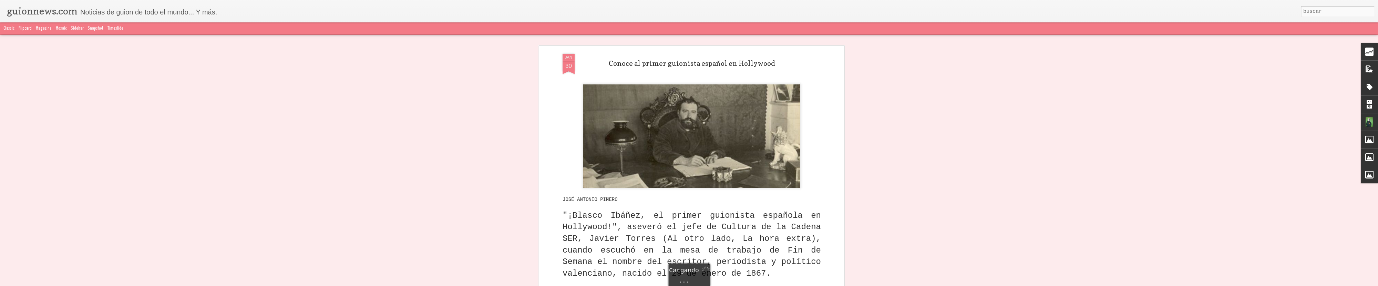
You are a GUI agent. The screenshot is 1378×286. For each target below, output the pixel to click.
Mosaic (61, 28)
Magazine (44, 28)
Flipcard (25, 28)
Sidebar (77, 28)
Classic (8, 28)
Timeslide (115, 28)
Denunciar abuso (851, 282)
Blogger (825, 282)
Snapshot (95, 28)
